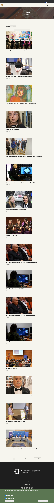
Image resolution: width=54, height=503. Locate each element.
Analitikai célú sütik (10, 494)
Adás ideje (8, 26)
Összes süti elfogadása (43, 501)
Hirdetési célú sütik (10, 498)
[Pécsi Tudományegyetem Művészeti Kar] (6, 6)
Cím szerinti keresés (10, 30)
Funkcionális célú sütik (10, 497)
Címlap (25, 14)
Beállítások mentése (10, 501)
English (46, 2)
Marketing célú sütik (10, 495)
